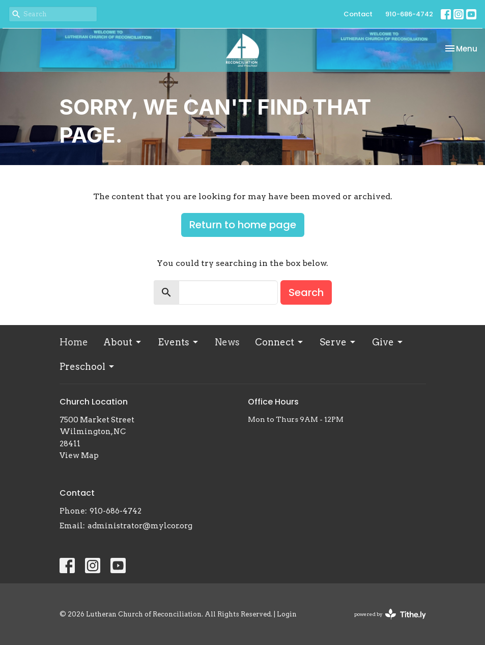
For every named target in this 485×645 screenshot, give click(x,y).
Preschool (88, 366)
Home (74, 342)
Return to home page (242, 225)
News (227, 342)
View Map (79, 455)
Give (388, 342)
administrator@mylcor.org (140, 525)
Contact (358, 14)
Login (287, 614)
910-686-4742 (409, 14)
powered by (390, 614)
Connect (279, 342)
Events (178, 342)
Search (306, 292)
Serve (338, 342)
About (122, 342)
